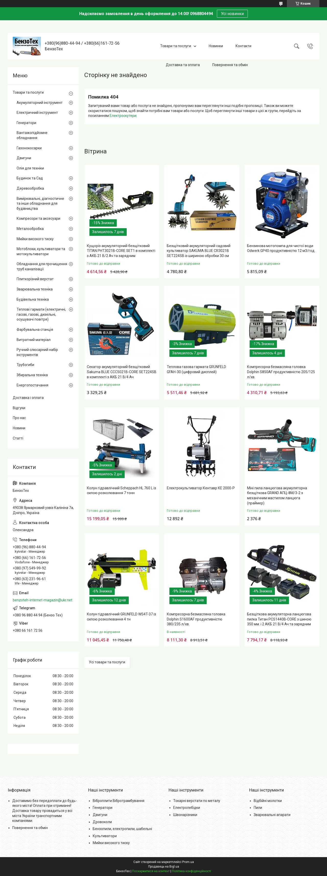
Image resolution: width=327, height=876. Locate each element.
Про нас (19, 418)
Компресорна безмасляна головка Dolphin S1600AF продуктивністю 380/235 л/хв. (196, 619)
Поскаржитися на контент (151, 871)
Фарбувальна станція (35, 329)
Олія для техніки (30, 168)
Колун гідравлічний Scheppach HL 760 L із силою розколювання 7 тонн (121, 490)
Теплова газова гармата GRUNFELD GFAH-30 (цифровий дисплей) (196, 369)
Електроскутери (123, 116)
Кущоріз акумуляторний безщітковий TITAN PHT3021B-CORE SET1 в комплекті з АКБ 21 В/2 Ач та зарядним (121, 251)
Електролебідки (186, 808)
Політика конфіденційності (191, 871)
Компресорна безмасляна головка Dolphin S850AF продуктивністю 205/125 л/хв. (281, 372)
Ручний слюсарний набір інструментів (37, 352)
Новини (19, 428)
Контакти (243, 46)
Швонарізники (185, 815)
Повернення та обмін (230, 65)
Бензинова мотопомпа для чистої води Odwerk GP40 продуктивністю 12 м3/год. (281, 248)
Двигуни (24, 158)
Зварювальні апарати (272, 815)
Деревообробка (30, 188)
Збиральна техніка (32, 375)
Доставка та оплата (183, 65)
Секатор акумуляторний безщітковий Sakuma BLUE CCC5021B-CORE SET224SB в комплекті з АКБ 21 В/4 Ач (121, 372)
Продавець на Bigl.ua (163, 866)
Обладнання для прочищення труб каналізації (42, 266)
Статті (18, 438)
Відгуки (19, 408)
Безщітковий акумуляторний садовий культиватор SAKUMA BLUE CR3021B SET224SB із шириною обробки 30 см (198, 251)
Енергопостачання (32, 385)
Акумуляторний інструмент (40, 103)
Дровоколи (102, 822)
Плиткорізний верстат (35, 279)
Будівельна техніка (33, 299)
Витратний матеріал (34, 340)
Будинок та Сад (30, 178)
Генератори (26, 123)
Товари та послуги (175, 46)
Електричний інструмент (37, 113)
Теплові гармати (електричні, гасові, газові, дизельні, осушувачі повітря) (41, 314)
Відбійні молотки (268, 801)
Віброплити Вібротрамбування (118, 801)
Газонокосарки (29, 148)
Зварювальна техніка (35, 289)
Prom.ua (188, 862)
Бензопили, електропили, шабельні (122, 829)
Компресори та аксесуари (38, 218)
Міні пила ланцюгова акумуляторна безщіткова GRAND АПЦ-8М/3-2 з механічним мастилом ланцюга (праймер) (277, 495)
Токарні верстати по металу (196, 801)
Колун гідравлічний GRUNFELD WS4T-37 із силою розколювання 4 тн (121, 616)
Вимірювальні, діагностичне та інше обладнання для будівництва (40, 204)
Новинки (216, 46)
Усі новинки (232, 13)
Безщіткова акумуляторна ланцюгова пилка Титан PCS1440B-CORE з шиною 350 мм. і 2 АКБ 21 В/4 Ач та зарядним (279, 619)
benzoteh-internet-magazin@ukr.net (42, 600)
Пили (258, 808)
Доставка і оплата (28, 398)
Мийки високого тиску (35, 239)
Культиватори (105, 836)
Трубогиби (25, 365)
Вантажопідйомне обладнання (32, 135)
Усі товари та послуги (107, 662)
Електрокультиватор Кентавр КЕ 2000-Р (201, 488)
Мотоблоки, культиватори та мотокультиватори (41, 251)
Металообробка (30, 229)
